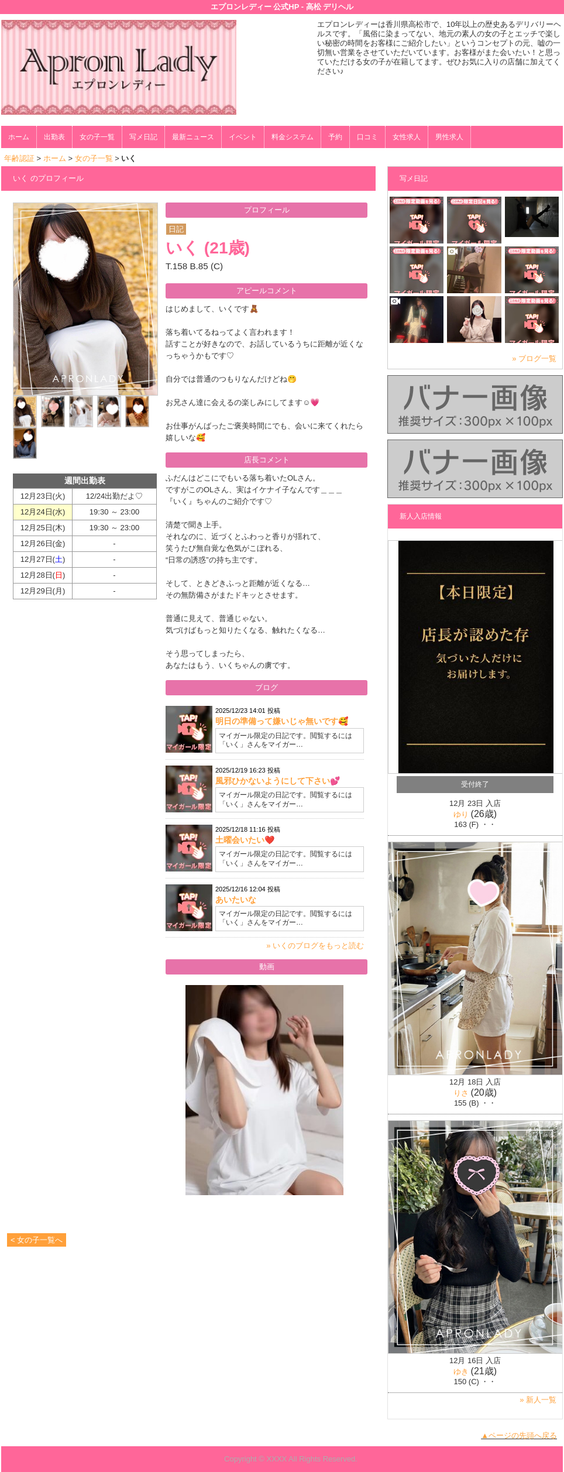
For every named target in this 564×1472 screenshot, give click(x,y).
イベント (243, 137)
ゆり (461, 814)
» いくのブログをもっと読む (315, 945)
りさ (461, 1093)
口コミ (367, 137)
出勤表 (54, 137)
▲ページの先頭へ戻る (519, 1435)
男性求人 (449, 137)
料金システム (292, 137)
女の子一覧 (97, 137)
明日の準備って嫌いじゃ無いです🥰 (281, 721)
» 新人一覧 (538, 1399)
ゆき (461, 1371)
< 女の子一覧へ (37, 1240)
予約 (335, 137)
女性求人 (407, 137)
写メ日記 (143, 137)
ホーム (18, 137)
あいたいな (235, 899)
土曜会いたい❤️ (244, 840)
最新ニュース (193, 137)
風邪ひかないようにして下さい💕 (277, 780)
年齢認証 (19, 158)
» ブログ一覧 (534, 358)
